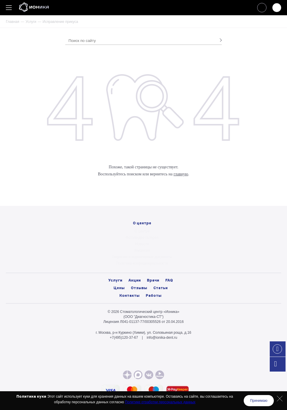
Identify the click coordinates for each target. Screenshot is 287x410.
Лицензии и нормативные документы (142, 257)
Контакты (129, 295)
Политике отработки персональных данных (160, 402)
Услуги (30, 22)
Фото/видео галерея (142, 238)
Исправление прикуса (60, 22)
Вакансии (142, 250)
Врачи (153, 280)
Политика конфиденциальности (142, 263)
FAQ (169, 280)
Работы (153, 295)
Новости (142, 244)
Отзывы (139, 288)
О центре (142, 231)
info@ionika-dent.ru (162, 338)
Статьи (160, 288)
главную (180, 174)
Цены (119, 288)
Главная (12, 22)
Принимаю (258, 401)
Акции (134, 280)
